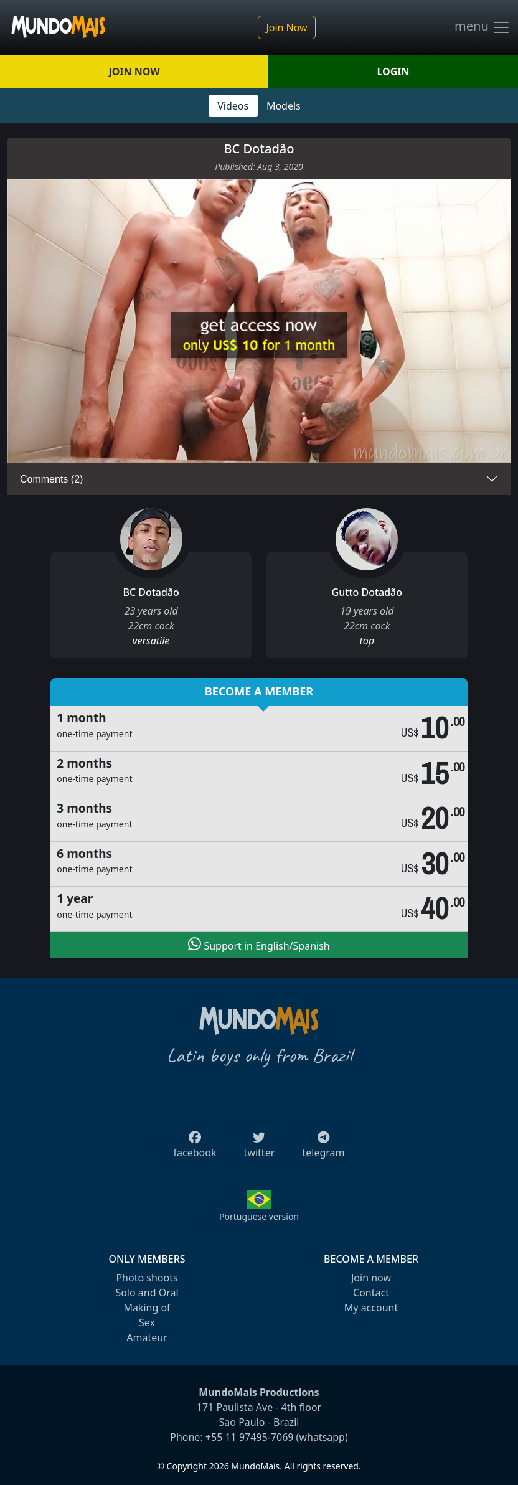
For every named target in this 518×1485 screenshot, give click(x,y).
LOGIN (393, 71)
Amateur (146, 1337)
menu (482, 27)
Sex (147, 1322)
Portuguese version (259, 1216)
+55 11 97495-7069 (249, 1437)
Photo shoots (146, 1278)
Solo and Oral (146, 1292)
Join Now (286, 27)
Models (283, 106)
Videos (232, 106)
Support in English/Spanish (258, 944)
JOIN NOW (133, 71)
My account (371, 1307)
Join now (371, 1278)
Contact (371, 1292)
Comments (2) (51, 479)
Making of (146, 1307)
